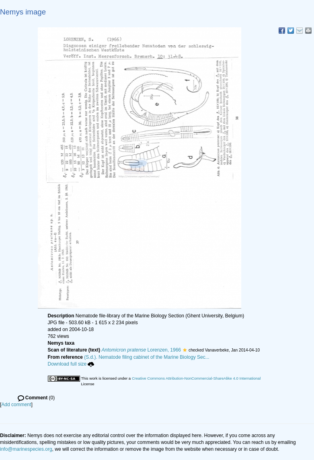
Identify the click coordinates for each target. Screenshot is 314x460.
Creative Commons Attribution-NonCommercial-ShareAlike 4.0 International (196, 378)
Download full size (71, 364)
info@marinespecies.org (26, 449)
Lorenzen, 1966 (141, 350)
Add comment (16, 404)
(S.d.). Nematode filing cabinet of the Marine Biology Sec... (146, 357)
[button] (185, 350)
